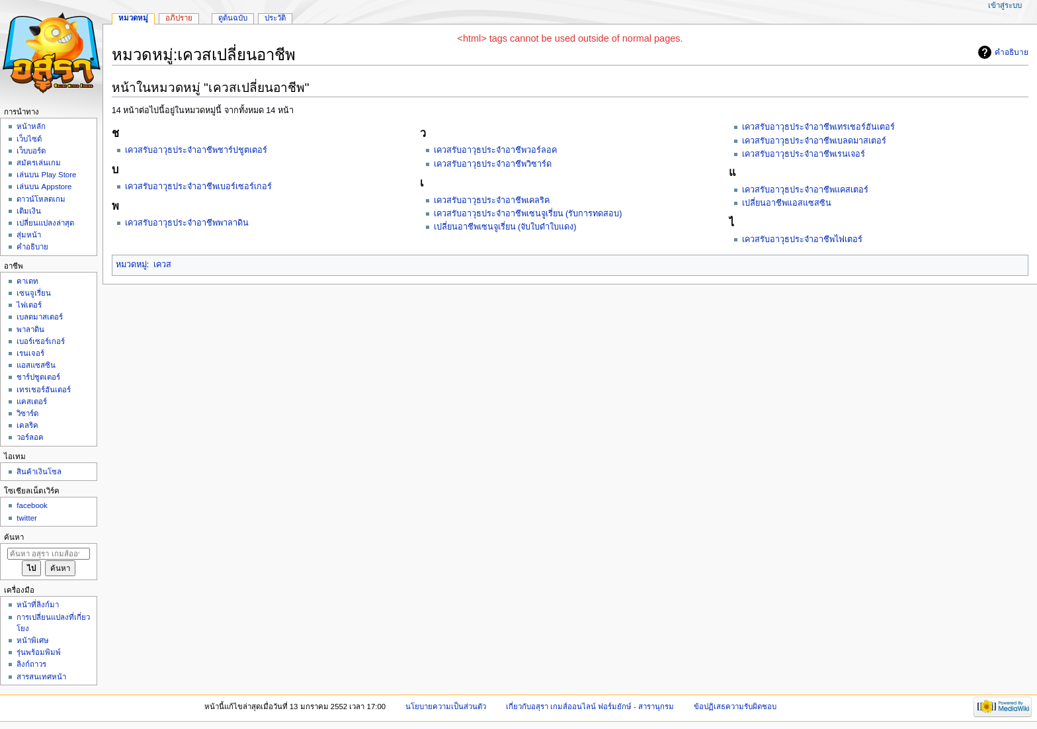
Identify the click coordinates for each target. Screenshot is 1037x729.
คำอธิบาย (1011, 52)
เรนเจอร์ (30, 353)
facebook (32, 505)
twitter (27, 518)
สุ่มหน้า (29, 235)
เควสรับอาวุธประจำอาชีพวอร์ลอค (495, 150)
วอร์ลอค (30, 437)
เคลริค (27, 425)
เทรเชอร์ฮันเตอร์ (44, 390)
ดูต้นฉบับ (232, 18)
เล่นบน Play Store (46, 175)
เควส (162, 264)
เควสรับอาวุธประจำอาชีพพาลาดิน (187, 223)
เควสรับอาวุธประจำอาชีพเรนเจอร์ (803, 154)
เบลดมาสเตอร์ (40, 317)
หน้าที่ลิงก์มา (38, 605)
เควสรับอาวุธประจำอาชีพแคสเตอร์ (805, 189)
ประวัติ (275, 18)
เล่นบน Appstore (44, 187)
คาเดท (27, 281)
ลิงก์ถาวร (31, 664)
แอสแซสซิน (36, 365)
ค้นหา (14, 537)
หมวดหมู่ (131, 264)
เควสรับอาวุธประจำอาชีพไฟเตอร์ (802, 239)
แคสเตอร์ (32, 402)
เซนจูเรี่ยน (34, 293)
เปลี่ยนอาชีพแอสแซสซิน (786, 203)
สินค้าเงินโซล (39, 472)
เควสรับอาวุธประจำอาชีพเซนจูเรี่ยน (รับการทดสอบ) (528, 213)
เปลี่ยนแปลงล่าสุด (45, 223)
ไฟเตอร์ (29, 305)
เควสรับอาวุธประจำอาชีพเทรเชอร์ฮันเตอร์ (818, 127)
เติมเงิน (29, 211)
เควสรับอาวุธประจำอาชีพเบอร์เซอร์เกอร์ (198, 186)
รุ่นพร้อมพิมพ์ (39, 652)
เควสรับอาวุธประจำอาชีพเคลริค (492, 200)
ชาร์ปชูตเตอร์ (38, 377)
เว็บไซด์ (29, 139)
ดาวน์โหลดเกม (41, 199)
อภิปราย (178, 18)
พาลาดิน (30, 329)
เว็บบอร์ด (31, 151)
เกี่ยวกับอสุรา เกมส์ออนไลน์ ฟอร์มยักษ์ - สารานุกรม (590, 706)
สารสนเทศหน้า (41, 677)
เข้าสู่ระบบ (1005, 5)
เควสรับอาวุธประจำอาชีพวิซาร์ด (493, 164)
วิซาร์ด (27, 413)
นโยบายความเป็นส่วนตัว (445, 706)
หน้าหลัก (31, 126)
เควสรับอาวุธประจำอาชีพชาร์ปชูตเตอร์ (196, 150)
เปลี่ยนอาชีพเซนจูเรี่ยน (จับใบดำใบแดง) (505, 227)
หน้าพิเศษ (33, 640)
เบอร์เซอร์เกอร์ (41, 341)
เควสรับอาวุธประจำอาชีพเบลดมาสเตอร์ (814, 141)
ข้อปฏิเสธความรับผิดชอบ (735, 706)
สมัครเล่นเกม (39, 163)
